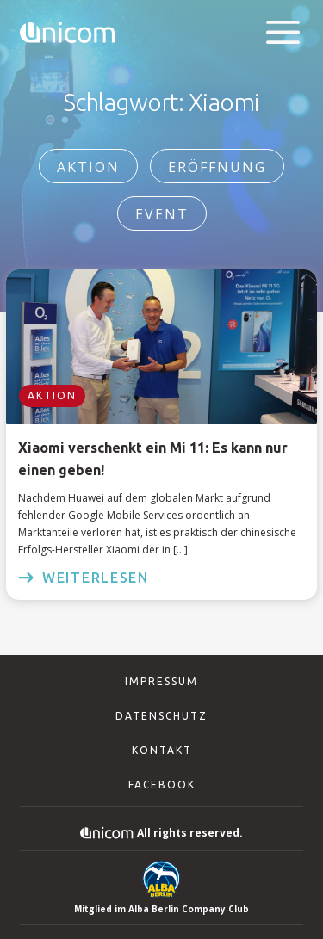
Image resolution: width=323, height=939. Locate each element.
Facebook (162, 784)
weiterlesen (83, 577)
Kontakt (162, 750)
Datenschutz (161, 715)
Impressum (161, 681)
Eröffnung (217, 167)
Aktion (88, 167)
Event (162, 214)
